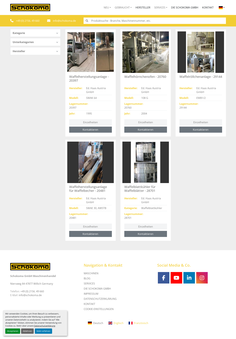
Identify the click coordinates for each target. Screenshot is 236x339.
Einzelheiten (90, 122)
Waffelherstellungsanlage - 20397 (89, 78)
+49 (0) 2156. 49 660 (27, 20)
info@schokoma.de (64, 20)
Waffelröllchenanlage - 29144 (200, 76)
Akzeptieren (12, 331)
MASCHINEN (91, 273)
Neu (106, 7)
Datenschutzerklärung (44, 325)
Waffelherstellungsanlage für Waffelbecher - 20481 (88, 189)
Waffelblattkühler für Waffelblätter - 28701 (139, 189)
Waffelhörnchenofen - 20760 (145, 76)
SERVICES (89, 283)
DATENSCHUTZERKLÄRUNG (100, 299)
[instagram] (202, 278)
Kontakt (208, 7)
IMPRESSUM (91, 293)
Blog (87, 278)
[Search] (155, 21)
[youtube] (176, 278)
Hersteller (142, 7)
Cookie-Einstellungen (99, 309)
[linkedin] (189, 278)
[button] (107, 7)
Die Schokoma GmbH (184, 7)
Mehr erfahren (43, 331)
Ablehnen (27, 331)
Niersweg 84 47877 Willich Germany (31, 283)
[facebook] (163, 278)
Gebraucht (122, 7)
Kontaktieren (90, 129)
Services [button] (159, 7)
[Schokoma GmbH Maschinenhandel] (30, 266)
